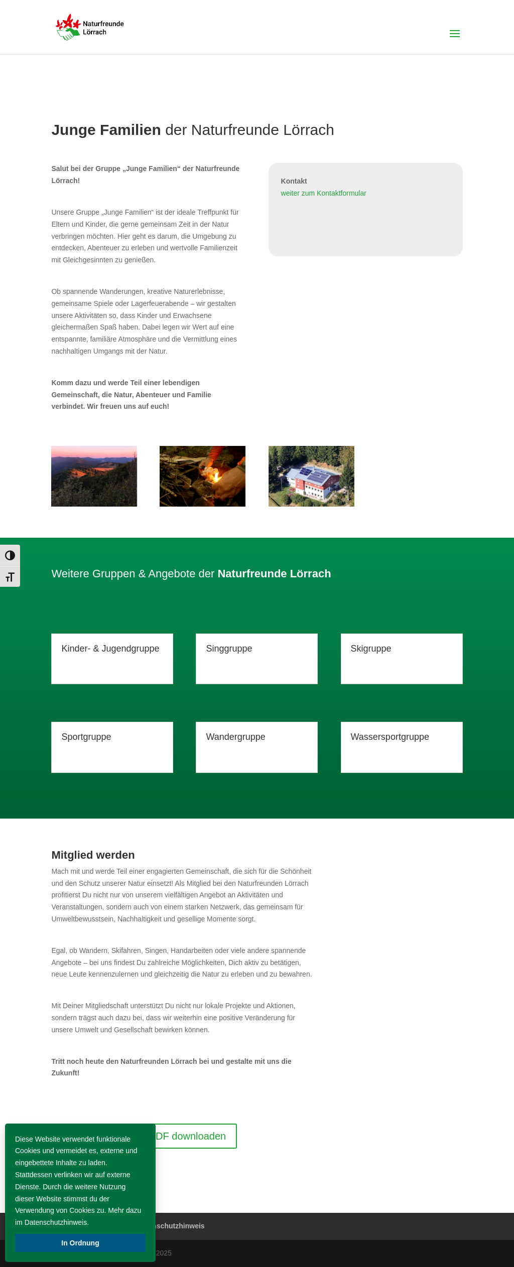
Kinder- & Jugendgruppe (110, 649)
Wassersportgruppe (390, 737)
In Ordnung (80, 1243)
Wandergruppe (235, 737)
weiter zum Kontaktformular (323, 193)
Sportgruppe (86, 737)
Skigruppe (371, 649)
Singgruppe (229, 649)
